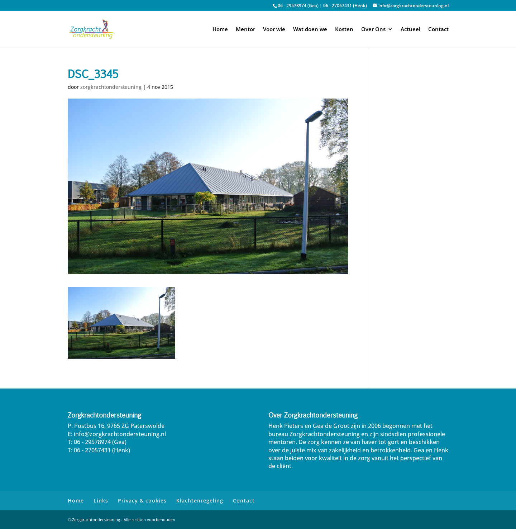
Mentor (245, 30)
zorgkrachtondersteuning (111, 87)
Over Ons (373, 30)
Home (220, 30)
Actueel (410, 30)
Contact (438, 30)
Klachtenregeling (199, 500)
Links (101, 500)
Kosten (344, 30)
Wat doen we (310, 30)
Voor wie (274, 30)
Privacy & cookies (142, 500)
